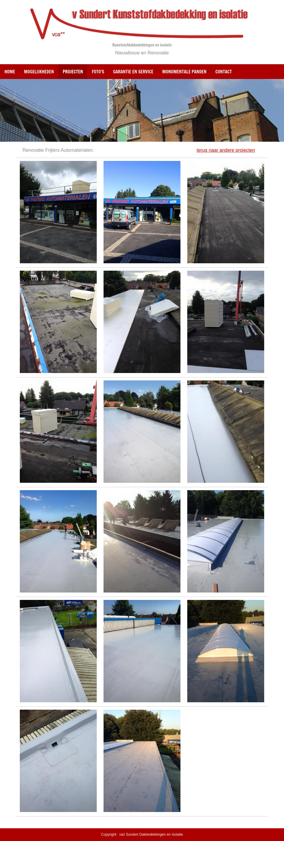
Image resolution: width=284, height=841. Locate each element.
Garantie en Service (133, 72)
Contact (223, 72)
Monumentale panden (184, 72)
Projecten (73, 72)
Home (9, 72)
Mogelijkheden (39, 72)
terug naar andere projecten (226, 150)
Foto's (98, 72)
